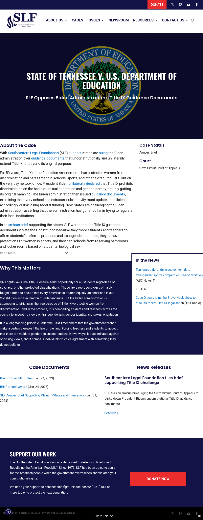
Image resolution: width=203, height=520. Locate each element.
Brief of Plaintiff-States (16, 378)
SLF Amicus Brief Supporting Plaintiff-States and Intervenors (42, 395)
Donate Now (158, 479)
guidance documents (48, 158)
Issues (94, 20)
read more (111, 412)
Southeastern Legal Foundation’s (33, 153)
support (75, 153)
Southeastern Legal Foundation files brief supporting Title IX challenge (143, 380)
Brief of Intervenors (13, 387)
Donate (157, 5)
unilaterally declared (84, 183)
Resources (143, 20)
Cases (77, 20)
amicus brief (18, 225)
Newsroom (118, 20)
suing (103, 153)
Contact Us (173, 20)
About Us (54, 20)
